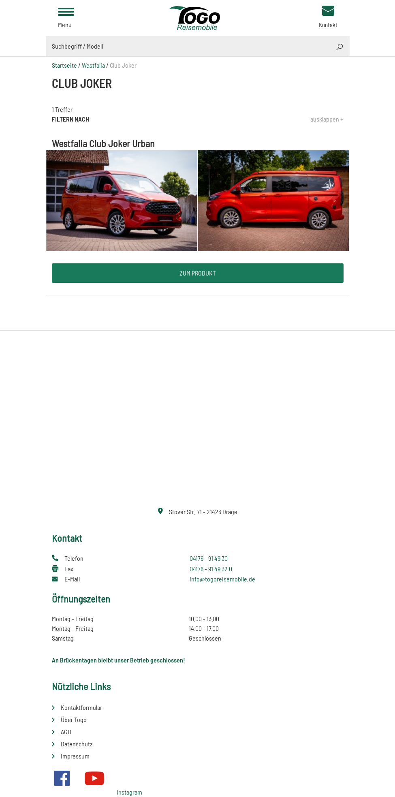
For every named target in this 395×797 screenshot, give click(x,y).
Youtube (94, 778)
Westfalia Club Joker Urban (103, 143)
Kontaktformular (81, 707)
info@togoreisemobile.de (222, 579)
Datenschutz (76, 744)
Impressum (75, 756)
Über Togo (74, 719)
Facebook (62, 778)
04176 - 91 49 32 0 (211, 569)
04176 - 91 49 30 (209, 558)
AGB (66, 731)
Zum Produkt (197, 273)
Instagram (129, 792)
